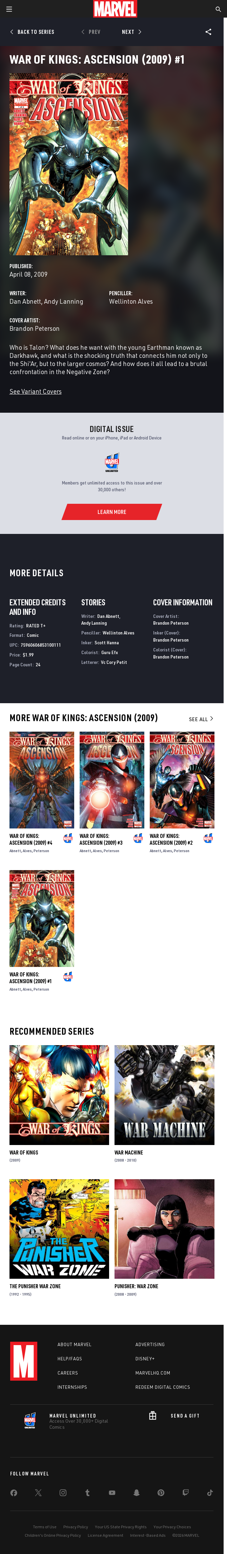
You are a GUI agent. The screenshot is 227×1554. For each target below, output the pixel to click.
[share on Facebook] (13, 1494)
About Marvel (74, 1344)
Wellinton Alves (131, 301)
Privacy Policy (75, 1526)
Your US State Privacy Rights (121, 1526)
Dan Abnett (25, 301)
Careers (68, 1373)
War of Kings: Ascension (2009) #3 (101, 839)
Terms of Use (45, 1526)
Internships (72, 1387)
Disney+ (145, 1358)
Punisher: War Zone (136, 1286)
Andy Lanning (63, 301)
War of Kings (23, 1152)
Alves (27, 850)
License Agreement (105, 1535)
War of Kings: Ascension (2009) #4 (30, 839)
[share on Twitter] (38, 1494)
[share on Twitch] (185, 1494)
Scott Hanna (107, 642)
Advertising (150, 1344)
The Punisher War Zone (35, 1286)
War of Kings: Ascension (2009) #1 (30, 978)
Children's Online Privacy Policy (53, 1535)
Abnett (15, 850)
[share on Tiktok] (210, 1494)
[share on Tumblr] (87, 1494)
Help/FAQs (70, 1358)
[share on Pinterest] (161, 1494)
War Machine (129, 1152)
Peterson (41, 850)
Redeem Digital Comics (163, 1387)
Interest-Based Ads (148, 1535)
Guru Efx (109, 652)
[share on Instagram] (63, 1494)
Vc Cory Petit (114, 662)
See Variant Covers (35, 391)
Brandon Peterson (34, 328)
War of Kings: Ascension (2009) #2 (171, 839)
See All (201, 719)
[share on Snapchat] (136, 1494)
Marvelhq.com (153, 1373)
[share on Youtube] (112, 1494)
